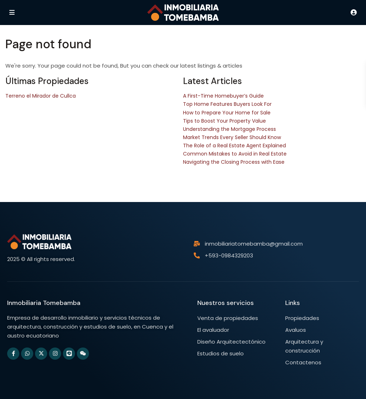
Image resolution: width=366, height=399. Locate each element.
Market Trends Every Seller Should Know (232, 137)
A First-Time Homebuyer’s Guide (223, 95)
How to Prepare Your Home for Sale (227, 112)
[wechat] (83, 354)
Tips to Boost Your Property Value (224, 120)
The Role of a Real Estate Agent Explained (234, 145)
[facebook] (13, 354)
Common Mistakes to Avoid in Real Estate (235, 153)
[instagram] (55, 354)
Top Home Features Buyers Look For (227, 104)
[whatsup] (27, 354)
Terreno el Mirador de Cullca (40, 95)
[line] (69, 354)
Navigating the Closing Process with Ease (234, 162)
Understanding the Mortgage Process (229, 129)
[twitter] (41, 354)
